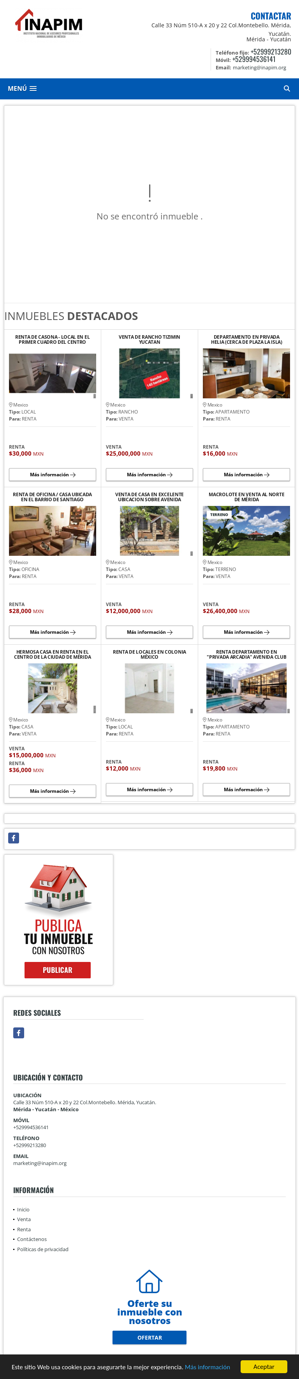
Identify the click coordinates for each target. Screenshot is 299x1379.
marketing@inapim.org (40, 1163)
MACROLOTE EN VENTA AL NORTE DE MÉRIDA (246, 497)
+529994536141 (254, 59)
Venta (24, 1219)
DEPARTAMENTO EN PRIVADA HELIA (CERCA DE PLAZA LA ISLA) (246, 339)
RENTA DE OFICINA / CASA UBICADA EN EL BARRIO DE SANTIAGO (52, 497)
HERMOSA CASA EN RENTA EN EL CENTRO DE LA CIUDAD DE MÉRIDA (52, 654)
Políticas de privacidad (43, 1249)
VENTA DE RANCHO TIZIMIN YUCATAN (149, 339)
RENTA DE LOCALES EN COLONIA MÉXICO (149, 654)
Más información (207, 1367)
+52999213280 (271, 51)
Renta (24, 1229)
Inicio (23, 1209)
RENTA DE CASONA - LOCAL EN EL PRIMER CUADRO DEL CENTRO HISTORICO (52, 339)
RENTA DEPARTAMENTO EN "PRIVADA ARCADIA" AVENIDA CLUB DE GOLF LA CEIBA (246, 654)
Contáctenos (32, 1239)
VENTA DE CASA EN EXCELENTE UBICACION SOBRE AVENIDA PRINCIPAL (149, 497)
